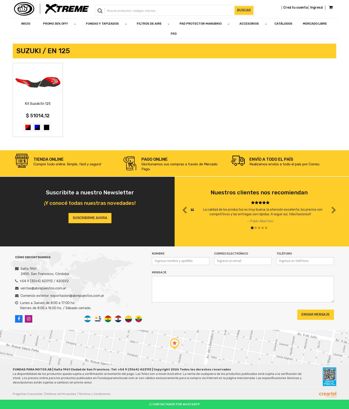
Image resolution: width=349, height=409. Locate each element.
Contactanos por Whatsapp (174, 404)
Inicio (25, 23)
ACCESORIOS (249, 23)
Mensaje (159, 272)
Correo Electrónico (231, 253)
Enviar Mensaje (315, 315)
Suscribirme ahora (90, 218)
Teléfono (284, 253)
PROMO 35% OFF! (55, 23)
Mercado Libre (315, 23)
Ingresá (316, 8)
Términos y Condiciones (94, 394)
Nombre (158, 253)
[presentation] (180, 314)
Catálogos (283, 23)
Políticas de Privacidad (60, 394)
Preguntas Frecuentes (28, 394)
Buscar (244, 10)
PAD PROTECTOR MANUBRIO (200, 23)
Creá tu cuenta (295, 8)
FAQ (174, 33)
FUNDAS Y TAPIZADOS (102, 23)
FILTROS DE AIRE (149, 23)
